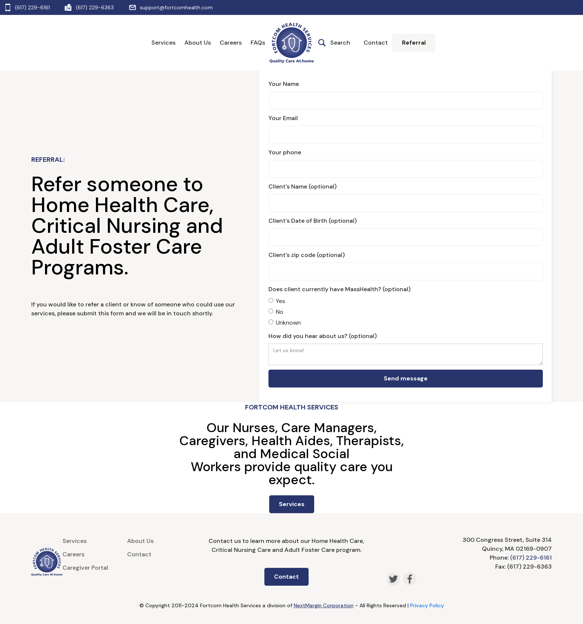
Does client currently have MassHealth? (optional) (339, 289)
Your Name (283, 84)
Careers (231, 42)
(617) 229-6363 (95, 7)
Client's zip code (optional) (306, 255)
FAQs (258, 42)
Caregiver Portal (85, 568)
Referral (414, 42)
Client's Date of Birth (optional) (312, 221)
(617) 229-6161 (32, 7)
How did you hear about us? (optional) (322, 336)
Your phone (284, 152)
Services (163, 42)
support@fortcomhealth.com (176, 7)
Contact (376, 42)
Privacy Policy (427, 605)
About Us (197, 42)
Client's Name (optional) (302, 186)
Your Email (283, 118)
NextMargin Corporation (324, 605)
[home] (292, 43)
